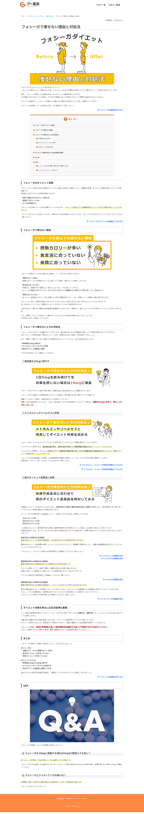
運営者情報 (58, 800)
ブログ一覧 (100, 4)
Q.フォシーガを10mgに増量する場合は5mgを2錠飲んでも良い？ (58, 166)
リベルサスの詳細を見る (111, 559)
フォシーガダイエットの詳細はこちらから (103, 221)
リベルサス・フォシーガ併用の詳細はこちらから (100, 469)
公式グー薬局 (114, 4)
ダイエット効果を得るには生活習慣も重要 (49, 153)
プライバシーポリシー (81, 800)
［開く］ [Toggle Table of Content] (75, 119)
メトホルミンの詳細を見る (110, 556)
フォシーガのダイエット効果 (44, 125)
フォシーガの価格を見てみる (109, 109)
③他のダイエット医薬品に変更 (47, 147)
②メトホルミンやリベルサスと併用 (49, 143)
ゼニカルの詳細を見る (112, 580)
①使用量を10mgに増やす (46, 138)
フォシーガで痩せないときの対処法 (47, 135)
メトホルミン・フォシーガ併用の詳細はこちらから (99, 465)
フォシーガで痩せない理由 (44, 130)
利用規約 (67, 800)
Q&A (36, 162)
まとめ (37, 157)
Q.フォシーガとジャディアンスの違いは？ (51, 170)
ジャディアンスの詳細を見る (109, 600)
